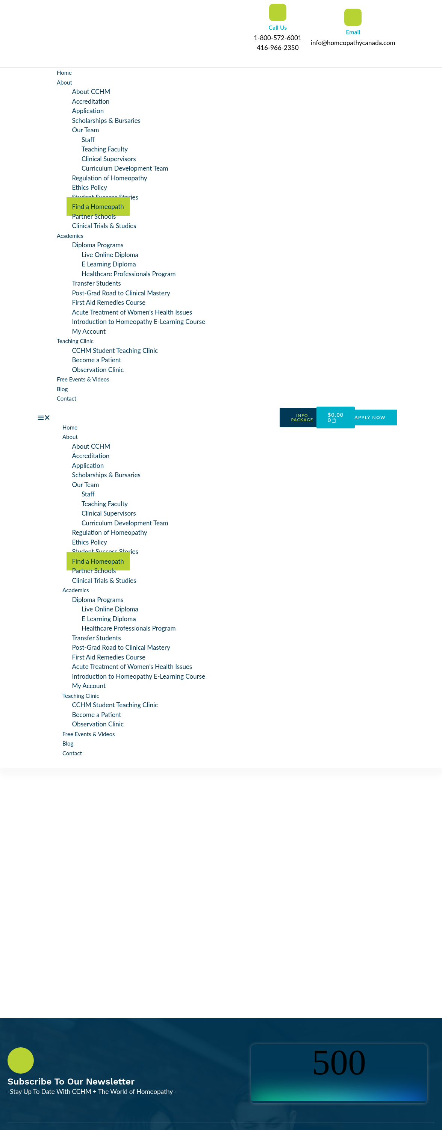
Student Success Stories (105, 197)
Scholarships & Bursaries (106, 120)
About (64, 82)
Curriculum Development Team (125, 168)
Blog (62, 389)
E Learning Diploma (109, 264)
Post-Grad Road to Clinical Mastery (121, 293)
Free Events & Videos (83, 379)
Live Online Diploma (110, 255)
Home (64, 72)
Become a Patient (96, 360)
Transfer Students (96, 283)
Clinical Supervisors (109, 159)
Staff (88, 140)
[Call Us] (277, 12)
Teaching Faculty (105, 149)
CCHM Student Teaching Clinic (115, 350)
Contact (66, 398)
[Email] (353, 17)
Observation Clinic (98, 370)
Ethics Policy (89, 187)
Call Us (277, 27)
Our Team (85, 130)
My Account (89, 331)
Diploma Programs (98, 245)
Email (353, 31)
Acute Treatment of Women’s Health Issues (132, 312)
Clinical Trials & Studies (104, 226)
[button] (157, 417)
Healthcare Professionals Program (129, 274)
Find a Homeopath (98, 206)
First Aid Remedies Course (109, 302)
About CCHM (91, 91)
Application (88, 111)
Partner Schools (94, 216)
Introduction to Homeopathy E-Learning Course (138, 321)
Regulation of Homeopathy (109, 178)
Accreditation (91, 101)
